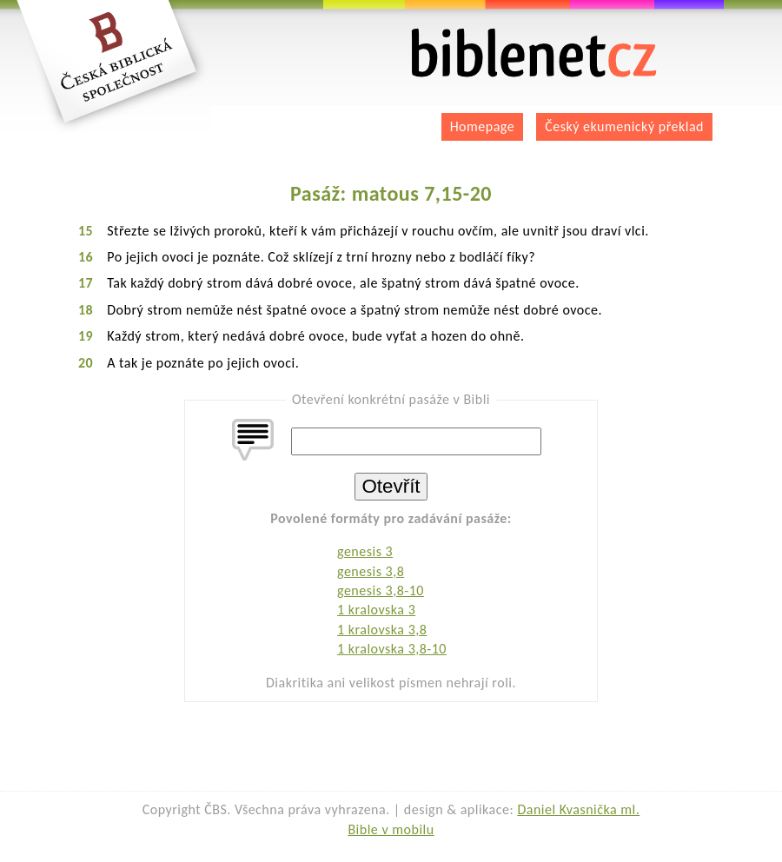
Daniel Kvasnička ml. (578, 809)
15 (85, 230)
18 (85, 310)
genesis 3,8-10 (380, 590)
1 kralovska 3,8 (382, 629)
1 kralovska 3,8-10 (392, 648)
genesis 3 (365, 551)
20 (85, 363)
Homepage (482, 126)
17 (85, 283)
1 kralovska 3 (376, 609)
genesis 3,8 (370, 571)
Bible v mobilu (391, 829)
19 (85, 336)
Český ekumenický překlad (624, 126)
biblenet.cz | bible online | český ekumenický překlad (534, 53)
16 (85, 257)
